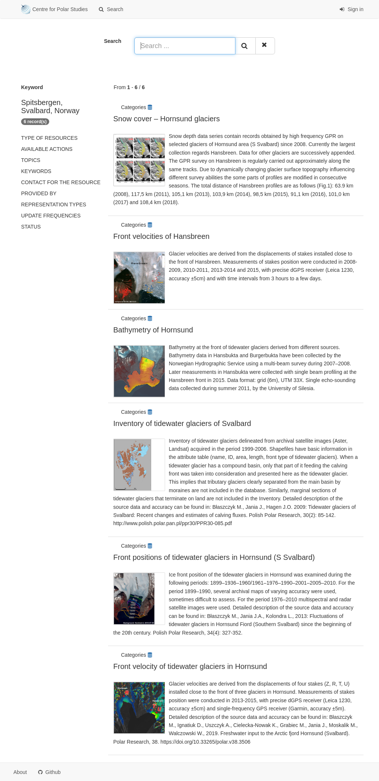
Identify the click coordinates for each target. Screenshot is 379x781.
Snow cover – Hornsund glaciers (166, 119)
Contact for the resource (61, 182)
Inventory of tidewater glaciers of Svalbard (182, 423)
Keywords (36, 171)
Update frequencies (51, 216)
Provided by (39, 193)
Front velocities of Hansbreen (161, 236)
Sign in (351, 9)
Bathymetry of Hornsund (153, 330)
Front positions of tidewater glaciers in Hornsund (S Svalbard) (214, 557)
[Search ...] (184, 45)
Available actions (47, 149)
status (31, 227)
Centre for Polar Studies (54, 9)
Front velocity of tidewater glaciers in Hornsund (190, 666)
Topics (30, 160)
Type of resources (49, 138)
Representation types (53, 204)
